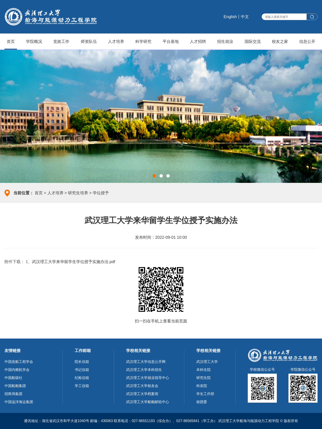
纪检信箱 (82, 378)
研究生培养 (78, 193)
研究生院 (203, 378)
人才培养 (116, 41)
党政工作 (61, 41)
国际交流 (253, 41)
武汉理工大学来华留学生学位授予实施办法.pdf (73, 261)
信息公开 (307, 41)
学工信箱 (82, 386)
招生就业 (225, 41)
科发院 (201, 386)
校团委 (201, 402)
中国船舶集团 (15, 386)
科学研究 (143, 41)
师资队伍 (89, 41)
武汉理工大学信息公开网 (145, 362)
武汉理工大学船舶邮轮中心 (147, 402)
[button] (154, 176)
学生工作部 (205, 394)
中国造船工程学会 (18, 362)
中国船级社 (13, 378)
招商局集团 (13, 394)
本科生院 (203, 370)
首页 (11, 41)
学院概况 (34, 41)
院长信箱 (82, 362)
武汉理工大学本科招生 (144, 370)
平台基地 (171, 41)
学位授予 (101, 193)
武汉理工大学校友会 (142, 386)
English (230, 17)
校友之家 (280, 41)
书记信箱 (82, 370)
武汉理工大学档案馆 (142, 394)
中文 (245, 17)
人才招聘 (198, 41)
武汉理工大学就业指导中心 (147, 378)
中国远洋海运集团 (18, 402)
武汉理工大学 (207, 362)
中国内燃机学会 (17, 370)
